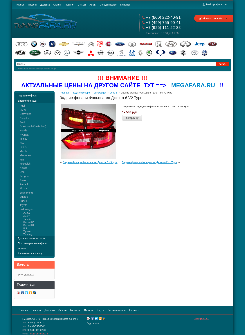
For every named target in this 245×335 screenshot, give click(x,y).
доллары (28, 274)
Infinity (23, 138)
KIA (22, 143)
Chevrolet (25, 113)
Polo (25, 228)
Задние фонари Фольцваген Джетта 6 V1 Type (149, 162)
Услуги (92, 4)
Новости (32, 4)
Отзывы (82, 4)
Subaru (24, 196)
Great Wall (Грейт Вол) (33, 126)
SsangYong (26, 192)
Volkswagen (26, 209)
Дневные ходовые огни (31, 238)
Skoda (23, 188)
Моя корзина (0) (215, 18)
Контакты (125, 4)
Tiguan (26, 231)
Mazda (23, 151)
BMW (23, 109)
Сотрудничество (108, 4)
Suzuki (23, 201)
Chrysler (24, 118)
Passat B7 (28, 225)
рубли (20, 274)
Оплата (57, 4)
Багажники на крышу (30, 253)
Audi (22, 105)
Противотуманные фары (32, 243)
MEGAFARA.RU (193, 85)
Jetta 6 (26, 219)
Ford (22, 122)
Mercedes (25, 155)
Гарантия (69, 4)
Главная (20, 4)
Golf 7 (26, 216)
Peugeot (24, 176)
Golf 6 (26, 213)
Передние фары (27, 95)
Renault (24, 184)
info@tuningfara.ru (39, 333)
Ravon (23, 180)
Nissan (24, 167)
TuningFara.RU (201, 318)
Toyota (23, 205)
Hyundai (24, 134)
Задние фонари (27, 100)
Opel (22, 171)
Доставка (45, 4)
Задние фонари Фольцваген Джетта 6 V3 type (90, 162)
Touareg (27, 234)
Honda (23, 130)
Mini (22, 159)
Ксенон (22, 248)
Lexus (23, 147)
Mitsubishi (25, 163)
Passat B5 (28, 222)
